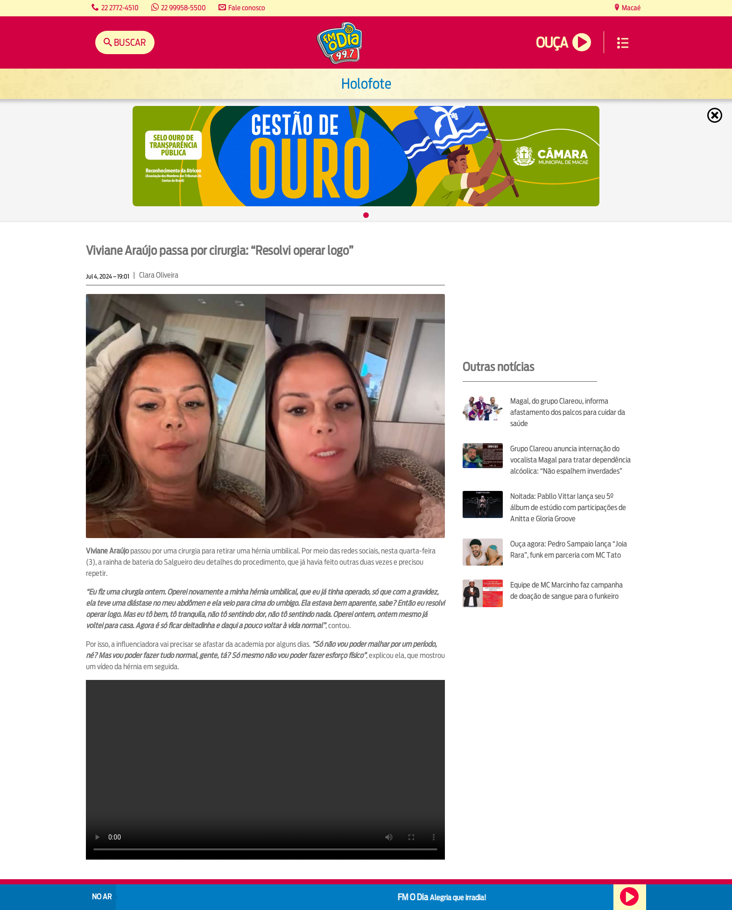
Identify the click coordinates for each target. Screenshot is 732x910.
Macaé (630, 8)
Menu (623, 43)
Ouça (552, 43)
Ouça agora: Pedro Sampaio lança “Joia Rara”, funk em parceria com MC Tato (568, 549)
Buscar (129, 42)
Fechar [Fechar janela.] (715, 115)
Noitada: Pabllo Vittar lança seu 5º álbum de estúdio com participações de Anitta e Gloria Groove (568, 507)
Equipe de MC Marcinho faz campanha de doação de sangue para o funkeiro (566, 591)
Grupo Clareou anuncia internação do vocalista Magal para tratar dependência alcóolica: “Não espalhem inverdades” (570, 460)
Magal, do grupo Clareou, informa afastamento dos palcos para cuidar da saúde (567, 412)
